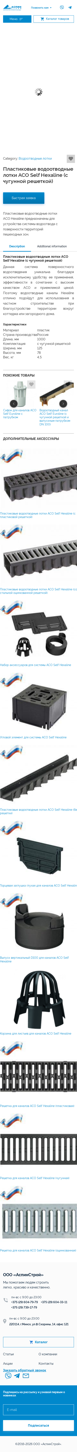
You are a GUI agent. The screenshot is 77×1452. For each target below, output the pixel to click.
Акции (8, 1364)
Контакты (46, 1364)
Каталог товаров (55, 19)
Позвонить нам (39, 7)
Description (17, 246)
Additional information (52, 246)
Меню (16, 19)
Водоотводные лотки (35, 158)
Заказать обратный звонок (24, 1370)
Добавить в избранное (71, 159)
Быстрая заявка (24, 198)
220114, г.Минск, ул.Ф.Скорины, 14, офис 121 (39, 1324)
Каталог (39, 1342)
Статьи (8, 1354)
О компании (48, 1354)
